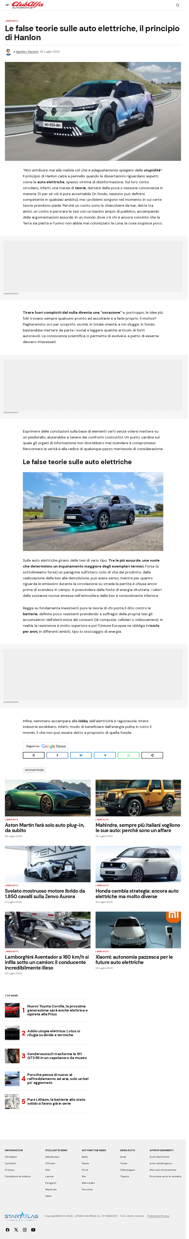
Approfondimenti (161, 1150)
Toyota (124, 1176)
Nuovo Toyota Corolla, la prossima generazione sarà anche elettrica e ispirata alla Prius (57, 1010)
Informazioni (14, 1150)
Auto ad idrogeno (161, 1163)
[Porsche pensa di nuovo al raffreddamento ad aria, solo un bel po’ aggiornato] (12, 1078)
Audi (123, 1156)
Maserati (51, 1189)
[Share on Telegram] (105, 755)
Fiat (47, 1170)
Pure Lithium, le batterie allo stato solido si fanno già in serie (56, 1101)
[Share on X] (33, 755)
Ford (85, 1170)
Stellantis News (56, 1150)
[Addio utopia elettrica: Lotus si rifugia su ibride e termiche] (12, 1033)
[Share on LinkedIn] (81, 755)
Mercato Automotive (163, 1170)
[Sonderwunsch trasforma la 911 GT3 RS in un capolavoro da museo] (12, 1056)
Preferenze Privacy (158, 1216)
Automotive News (94, 1150)
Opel (48, 1196)
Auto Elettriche (34, 770)
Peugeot (50, 1183)
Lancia (49, 1176)
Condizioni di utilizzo (18, 1176)
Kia (84, 1176)
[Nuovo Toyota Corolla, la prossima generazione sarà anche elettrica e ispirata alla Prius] (12, 1010)
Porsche (87, 1189)
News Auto (12, 21)
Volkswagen (127, 1170)
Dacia (85, 1163)
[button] (7, 5)
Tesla (123, 1163)
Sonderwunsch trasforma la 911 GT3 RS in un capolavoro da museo (57, 1055)
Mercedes (88, 1183)
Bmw (85, 1156)
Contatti (10, 1163)
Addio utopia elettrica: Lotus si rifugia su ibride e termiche (53, 1033)
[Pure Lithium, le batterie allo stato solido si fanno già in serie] (12, 1101)
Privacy (9, 1170)
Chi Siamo (11, 1156)
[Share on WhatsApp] (128, 755)
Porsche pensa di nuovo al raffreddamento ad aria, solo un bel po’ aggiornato (57, 1078)
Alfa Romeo (52, 1156)
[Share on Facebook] (57, 755)
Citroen (50, 1163)
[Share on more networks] (152, 755)
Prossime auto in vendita (165, 1176)
